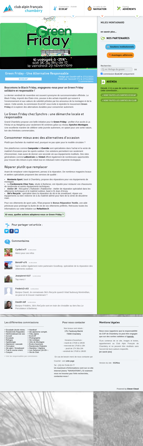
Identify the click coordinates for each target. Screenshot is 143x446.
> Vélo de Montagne (36, 342)
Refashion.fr (43, 209)
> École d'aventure (35, 344)
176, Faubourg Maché (73, 331)
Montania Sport (14, 179)
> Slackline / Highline (36, 348)
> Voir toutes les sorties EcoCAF (119, 95)
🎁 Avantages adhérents (120, 55)
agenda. (130, 336)
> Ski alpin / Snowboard (14, 348)
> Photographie (34, 338)
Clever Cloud (133, 389)
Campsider (33, 148)
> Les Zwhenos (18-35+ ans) (40, 350)
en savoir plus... (109, 32)
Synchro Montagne (78, 125)
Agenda (112, 81)
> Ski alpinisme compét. (37, 332)
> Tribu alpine (33, 334)
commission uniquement (118, 74)
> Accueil (8, 336)
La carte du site (99, 8)
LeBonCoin (29, 157)
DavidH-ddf (75, 76)
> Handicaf (32, 330)
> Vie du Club (33, 352)
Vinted (42, 157)
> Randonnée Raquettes (14, 332)
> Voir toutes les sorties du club (119, 101)
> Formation (9, 346)
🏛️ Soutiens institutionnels (120, 47)
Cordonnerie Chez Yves (21, 184)
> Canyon (8, 352)
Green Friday (60, 122)
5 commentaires (86, 81)
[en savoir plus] (105, 352)
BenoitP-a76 (21, 262)
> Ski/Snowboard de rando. (15, 334)
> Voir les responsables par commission (20, 356)
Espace (129, 8)
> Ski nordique (34, 340)
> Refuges (8, 340)
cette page (70, 361)
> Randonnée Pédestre (37, 346)
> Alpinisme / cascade (13, 344)
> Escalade (9, 338)
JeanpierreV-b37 (23, 276)
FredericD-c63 (22, 288)
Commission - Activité (68, 8)
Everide (45, 148)
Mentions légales (109, 322)
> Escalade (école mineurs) (15, 330)
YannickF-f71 (74, 79)
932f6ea (116, 363)
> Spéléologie (10, 342)
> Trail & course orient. (13, 350)
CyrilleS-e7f (20, 249)
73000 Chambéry (74, 334)
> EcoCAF (32, 336)
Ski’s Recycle (14, 193)
